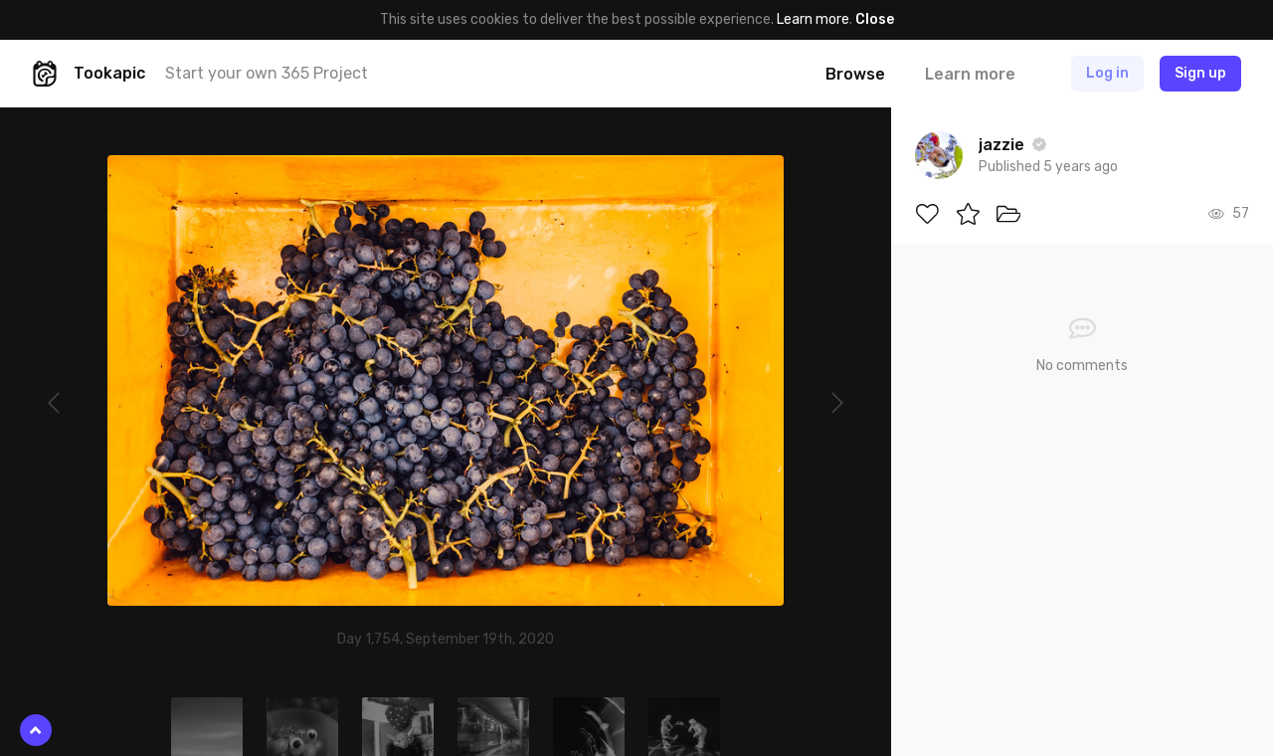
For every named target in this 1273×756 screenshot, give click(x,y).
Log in (1107, 73)
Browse (855, 74)
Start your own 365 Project (266, 73)
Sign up (1200, 73)
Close (874, 19)
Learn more (813, 19)
